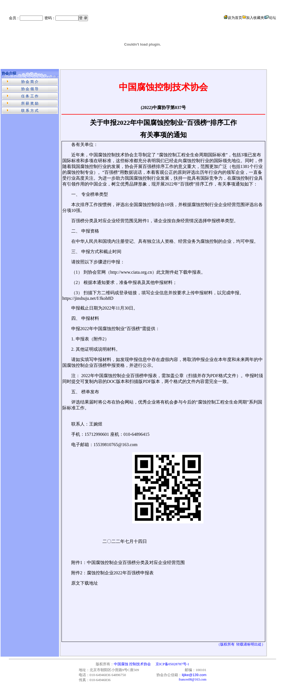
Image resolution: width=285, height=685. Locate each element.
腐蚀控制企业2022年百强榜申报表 (120, 572)
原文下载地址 (84, 583)
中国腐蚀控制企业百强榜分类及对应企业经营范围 (136, 562)
